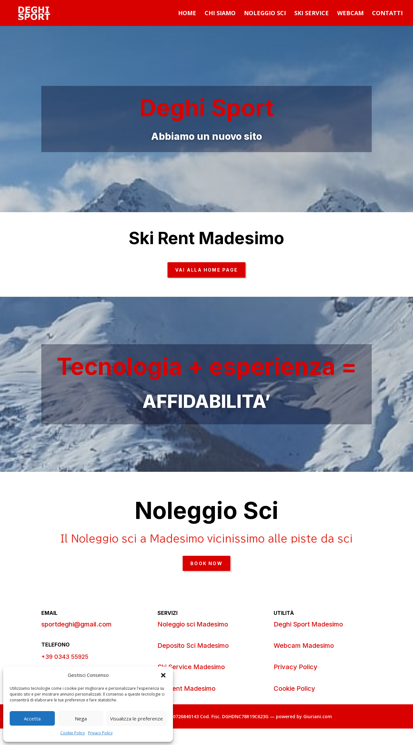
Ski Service (311, 14)
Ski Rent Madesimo (186, 688)
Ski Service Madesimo (191, 667)
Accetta (32, 718)
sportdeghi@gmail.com (76, 624)
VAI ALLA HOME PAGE (206, 270)
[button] (163, 675)
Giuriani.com (317, 716)
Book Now (206, 563)
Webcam (350, 14)
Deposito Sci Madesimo (193, 645)
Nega (81, 718)
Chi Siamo (220, 14)
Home (187, 14)
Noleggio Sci (265, 14)
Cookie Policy (72, 733)
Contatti (387, 14)
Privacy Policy (100, 733)
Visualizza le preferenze (136, 718)
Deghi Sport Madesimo (308, 624)
